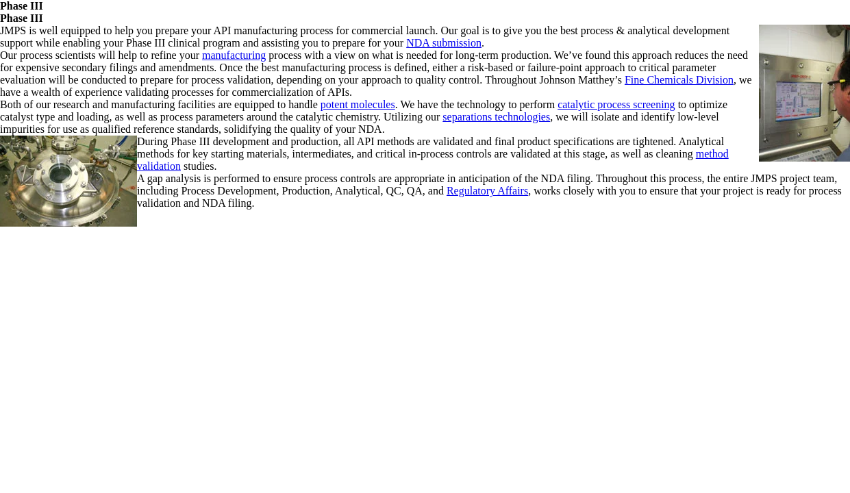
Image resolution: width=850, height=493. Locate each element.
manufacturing (234, 55)
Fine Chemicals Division (679, 80)
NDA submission (444, 43)
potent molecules (358, 104)
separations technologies (496, 117)
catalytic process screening (616, 104)
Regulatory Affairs (487, 191)
